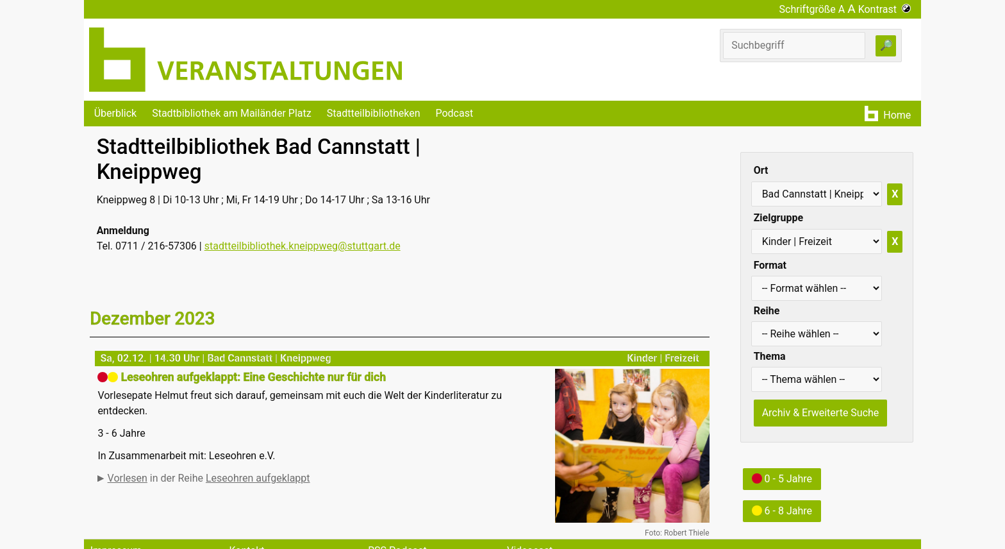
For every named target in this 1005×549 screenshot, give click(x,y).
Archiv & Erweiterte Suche (820, 413)
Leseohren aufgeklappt (258, 478)
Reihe (767, 311)
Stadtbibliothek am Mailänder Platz (231, 113)
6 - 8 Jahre (782, 511)
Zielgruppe (778, 218)
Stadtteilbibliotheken (373, 113)
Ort (761, 170)
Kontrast (884, 9)
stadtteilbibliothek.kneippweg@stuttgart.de (302, 246)
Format (770, 265)
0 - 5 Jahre (782, 479)
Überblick (115, 113)
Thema (770, 356)
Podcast (454, 113)
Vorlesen (127, 478)
